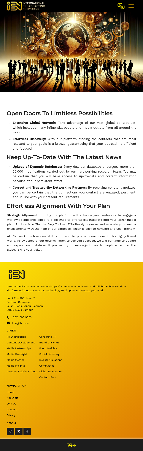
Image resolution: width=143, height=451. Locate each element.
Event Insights (48, 348)
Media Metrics (15, 359)
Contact (12, 409)
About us (12, 397)
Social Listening (49, 354)
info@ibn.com (18, 323)
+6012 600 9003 (19, 317)
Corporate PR (47, 336)
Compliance (46, 365)
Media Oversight (17, 354)
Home (10, 391)
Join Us (11, 403)
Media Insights (16, 365)
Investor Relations (50, 359)
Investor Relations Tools (22, 371)
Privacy (11, 415)
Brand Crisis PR (49, 342)
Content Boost (48, 377)
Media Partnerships (19, 348)
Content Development (21, 342)
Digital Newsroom (50, 371)
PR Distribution (16, 336)
